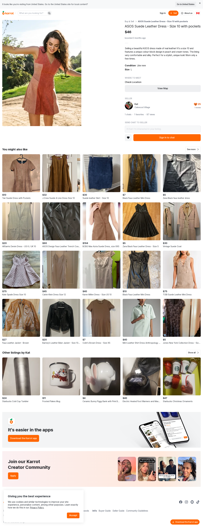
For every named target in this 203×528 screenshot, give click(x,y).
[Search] (49, 13)
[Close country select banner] (200, 3)
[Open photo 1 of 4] (41, 73)
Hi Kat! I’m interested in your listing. (163, 129)
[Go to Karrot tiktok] (198, 502)
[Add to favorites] (128, 137)
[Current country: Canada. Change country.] (198, 13)
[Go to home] (8, 13)
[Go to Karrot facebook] (180, 502)
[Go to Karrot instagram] (186, 502)
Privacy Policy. (38, 506)
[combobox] (32, 13)
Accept (74, 513)
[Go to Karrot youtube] (192, 502)
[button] (193, 149)
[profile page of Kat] (129, 106)
